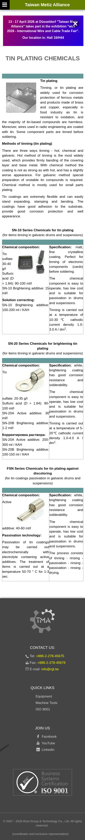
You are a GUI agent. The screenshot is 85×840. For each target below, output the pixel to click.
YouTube (47, 743)
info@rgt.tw (50, 669)
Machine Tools (46, 703)
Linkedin (47, 750)
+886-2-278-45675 (50, 656)
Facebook (48, 736)
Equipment (44, 696)
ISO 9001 (43, 709)
